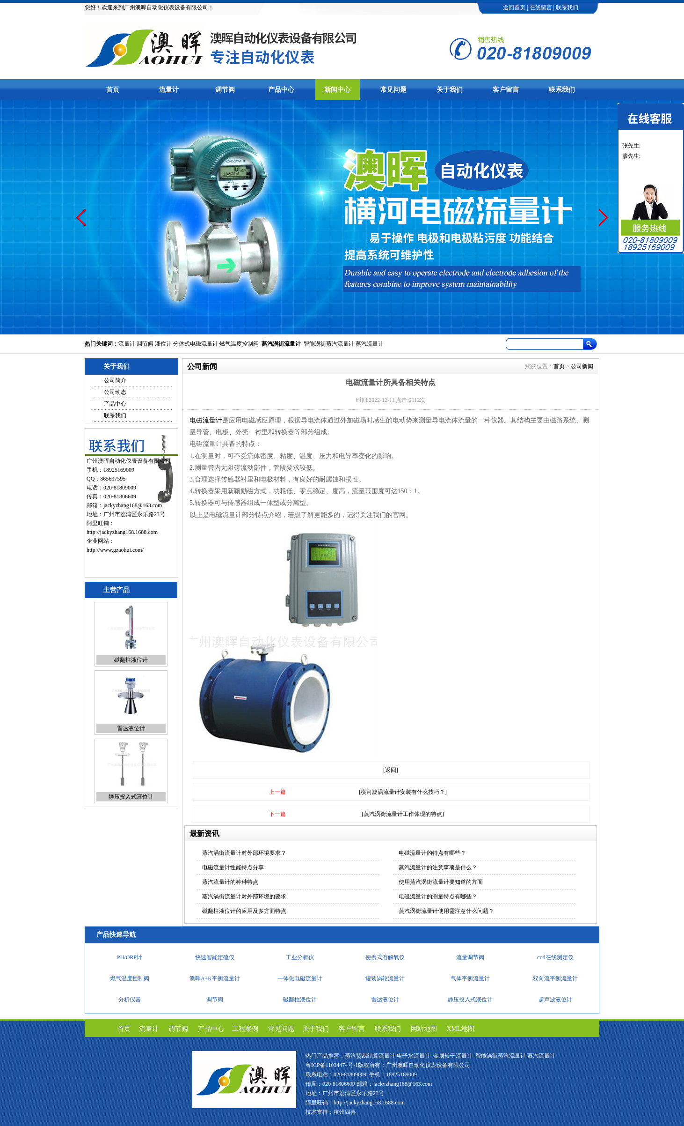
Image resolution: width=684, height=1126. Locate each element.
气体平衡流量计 (470, 978)
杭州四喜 (345, 1112)
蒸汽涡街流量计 (281, 344)
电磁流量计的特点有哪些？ (432, 853)
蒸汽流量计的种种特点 (230, 882)
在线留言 (541, 7)
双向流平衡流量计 (555, 978)
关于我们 (450, 89)
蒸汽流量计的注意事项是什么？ (438, 867)
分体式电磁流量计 (195, 344)
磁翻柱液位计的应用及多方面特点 (244, 911)
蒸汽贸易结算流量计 (370, 1055)
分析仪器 (129, 999)
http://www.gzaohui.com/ (115, 550)
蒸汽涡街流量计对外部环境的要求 (244, 896)
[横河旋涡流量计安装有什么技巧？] (403, 792)
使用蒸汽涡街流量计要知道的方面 (441, 882)
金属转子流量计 (453, 1055)
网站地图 (424, 1028)
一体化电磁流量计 (299, 978)
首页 (112, 89)
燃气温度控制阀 (239, 344)
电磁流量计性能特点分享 (233, 867)
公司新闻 (582, 366)
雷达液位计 (131, 728)
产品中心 (281, 89)
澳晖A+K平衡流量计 (214, 978)
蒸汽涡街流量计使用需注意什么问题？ (446, 911)
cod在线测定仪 (555, 957)
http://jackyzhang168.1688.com (122, 532)
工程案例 (245, 1028)
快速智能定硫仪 (214, 957)
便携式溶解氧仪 (385, 957)
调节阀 (225, 89)
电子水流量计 (413, 1055)
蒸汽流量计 (370, 344)
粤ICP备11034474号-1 (332, 1065)
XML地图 (460, 1028)
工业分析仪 (300, 957)
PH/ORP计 (129, 957)
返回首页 (514, 7)
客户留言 (506, 89)
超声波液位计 (555, 999)
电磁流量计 (205, 420)
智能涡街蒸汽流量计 (329, 344)
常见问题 (393, 89)
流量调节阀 (470, 957)
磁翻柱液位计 (131, 660)
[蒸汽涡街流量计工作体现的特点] (403, 814)
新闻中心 (337, 89)
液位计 (163, 344)
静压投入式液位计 (131, 796)
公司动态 (115, 392)
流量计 (169, 89)
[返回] (390, 770)
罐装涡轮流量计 (385, 978)
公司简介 (115, 380)
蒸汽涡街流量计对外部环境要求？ (244, 853)
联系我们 (567, 7)
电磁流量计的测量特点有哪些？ (438, 896)
